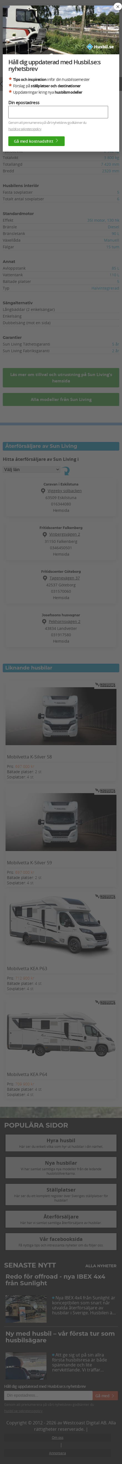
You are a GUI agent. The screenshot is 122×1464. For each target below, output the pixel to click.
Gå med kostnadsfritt (36, 141)
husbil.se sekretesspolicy (24, 129)
